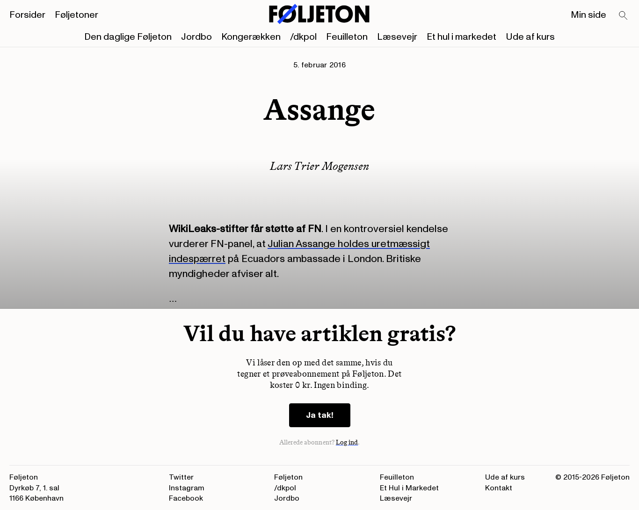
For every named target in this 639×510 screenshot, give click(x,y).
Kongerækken (251, 37)
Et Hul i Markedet (409, 488)
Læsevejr (397, 37)
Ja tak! (320, 415)
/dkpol (303, 37)
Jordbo (196, 37)
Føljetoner (76, 15)
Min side (588, 15)
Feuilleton (347, 37)
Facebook (186, 498)
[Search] (623, 16)
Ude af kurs (530, 37)
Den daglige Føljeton (128, 37)
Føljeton (288, 477)
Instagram (186, 488)
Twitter (181, 477)
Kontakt (498, 488)
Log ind (347, 442)
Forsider (27, 15)
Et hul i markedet (461, 37)
